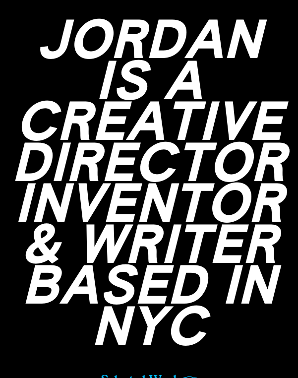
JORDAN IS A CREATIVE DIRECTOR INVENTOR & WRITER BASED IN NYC (149, 187)
